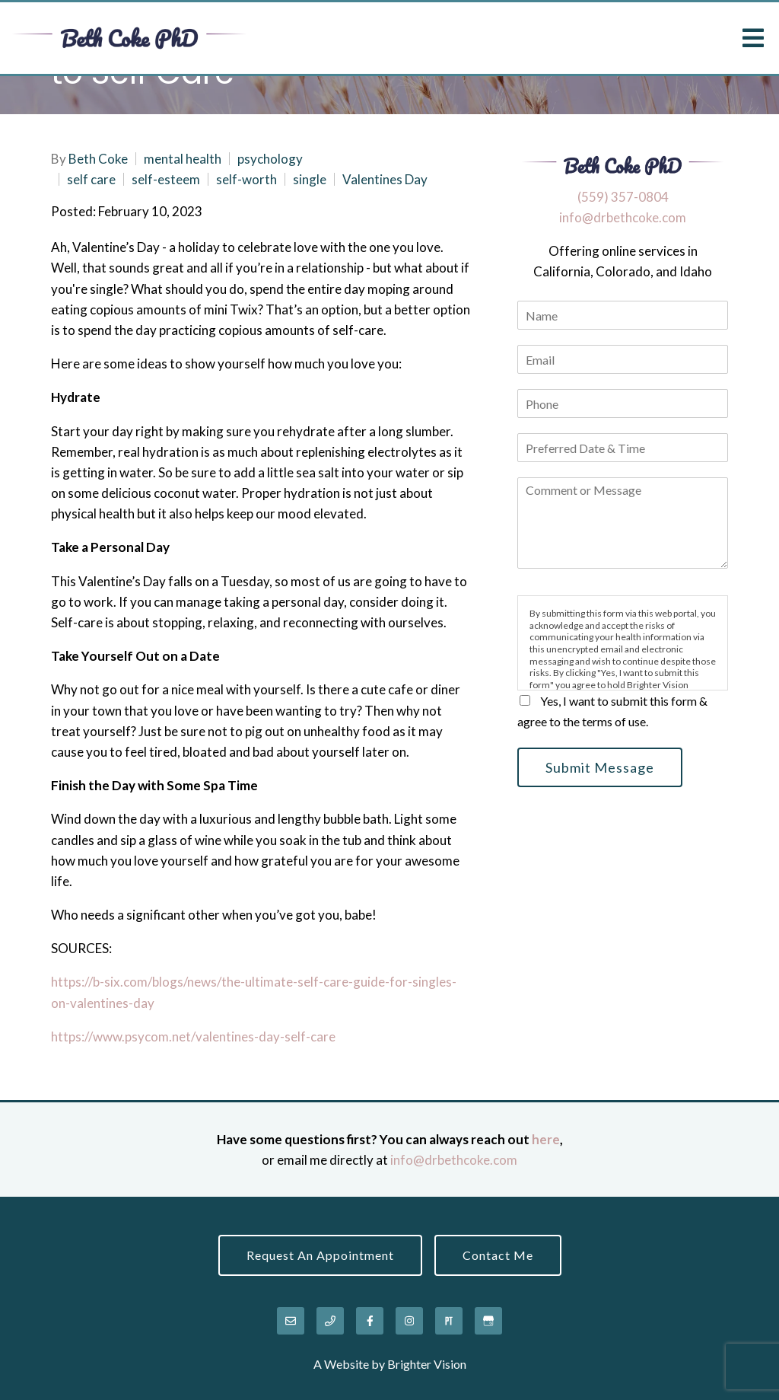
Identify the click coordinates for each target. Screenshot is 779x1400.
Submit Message (599, 767)
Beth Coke (98, 158)
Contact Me (498, 1255)
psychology (270, 158)
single (309, 179)
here (546, 1139)
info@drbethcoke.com (622, 217)
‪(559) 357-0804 (623, 197)
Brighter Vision (426, 1364)
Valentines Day (385, 179)
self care (91, 179)
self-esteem (166, 179)
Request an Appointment (320, 1255)
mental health (182, 158)
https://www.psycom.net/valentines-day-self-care (193, 1036)
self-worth (246, 179)
